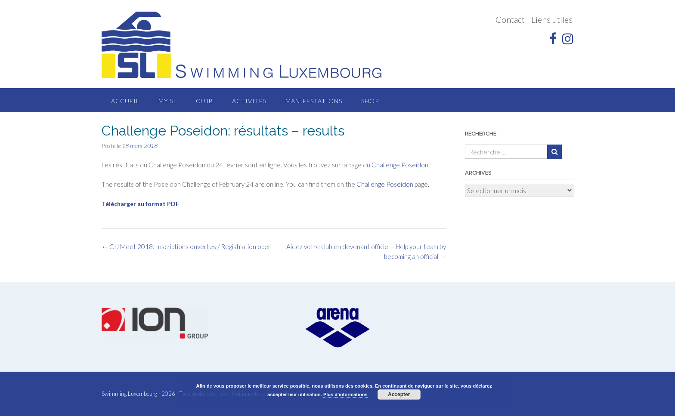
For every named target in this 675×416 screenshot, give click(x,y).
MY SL (167, 101)
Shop (370, 101)
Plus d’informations (345, 394)
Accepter (399, 394)
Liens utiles (552, 19)
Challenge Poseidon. (401, 165)
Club (204, 101)
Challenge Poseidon (384, 184)
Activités (249, 101)
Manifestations (313, 101)
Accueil (125, 101)
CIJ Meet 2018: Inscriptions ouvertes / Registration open (187, 246)
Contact (510, 19)
